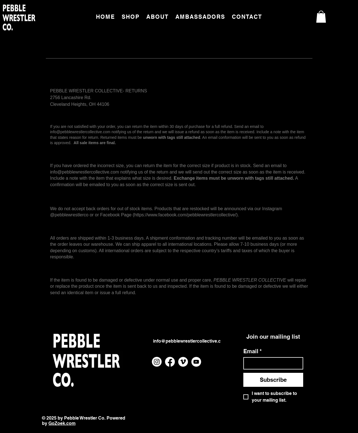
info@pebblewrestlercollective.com (80, 132)
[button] (321, 17)
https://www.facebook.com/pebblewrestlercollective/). (186, 214)
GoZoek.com (62, 423)
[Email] (271, 363)
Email (252, 351)
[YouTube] (196, 362)
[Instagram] (157, 362)
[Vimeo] (183, 362)
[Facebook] (170, 362)
